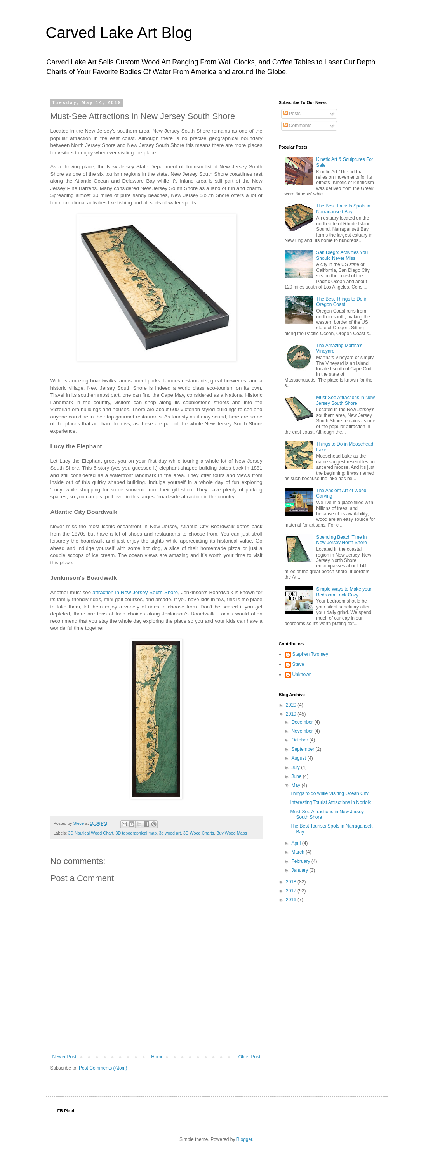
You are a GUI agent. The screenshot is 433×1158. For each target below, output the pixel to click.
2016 (291, 899)
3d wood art (170, 833)
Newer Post (64, 1056)
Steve (298, 664)
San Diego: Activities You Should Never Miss (342, 255)
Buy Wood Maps (231, 833)
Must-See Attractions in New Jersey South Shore (345, 400)
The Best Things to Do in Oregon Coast (341, 301)
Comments (297, 125)
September (303, 749)
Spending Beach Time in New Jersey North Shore (341, 539)
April (296, 843)
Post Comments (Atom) (103, 1068)
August (299, 758)
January (300, 870)
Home (157, 1056)
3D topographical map (136, 833)
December (302, 722)
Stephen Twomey (310, 654)
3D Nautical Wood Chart (90, 833)
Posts (292, 113)
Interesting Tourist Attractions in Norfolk (330, 802)
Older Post (249, 1056)
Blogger (244, 1139)
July (296, 767)
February (301, 861)
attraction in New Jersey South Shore (135, 592)
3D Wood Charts (198, 833)
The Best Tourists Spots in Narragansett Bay (343, 208)
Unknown (302, 674)
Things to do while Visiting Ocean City (329, 793)
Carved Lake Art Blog (119, 32)
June (297, 776)
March (298, 852)
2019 (291, 714)
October (300, 740)
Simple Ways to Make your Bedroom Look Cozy (343, 591)
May (296, 785)
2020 (291, 705)
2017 (291, 891)
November (302, 731)
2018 (291, 882)
